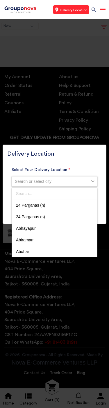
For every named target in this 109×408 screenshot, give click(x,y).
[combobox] (54, 181)
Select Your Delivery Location (41, 170)
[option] (54, 205)
